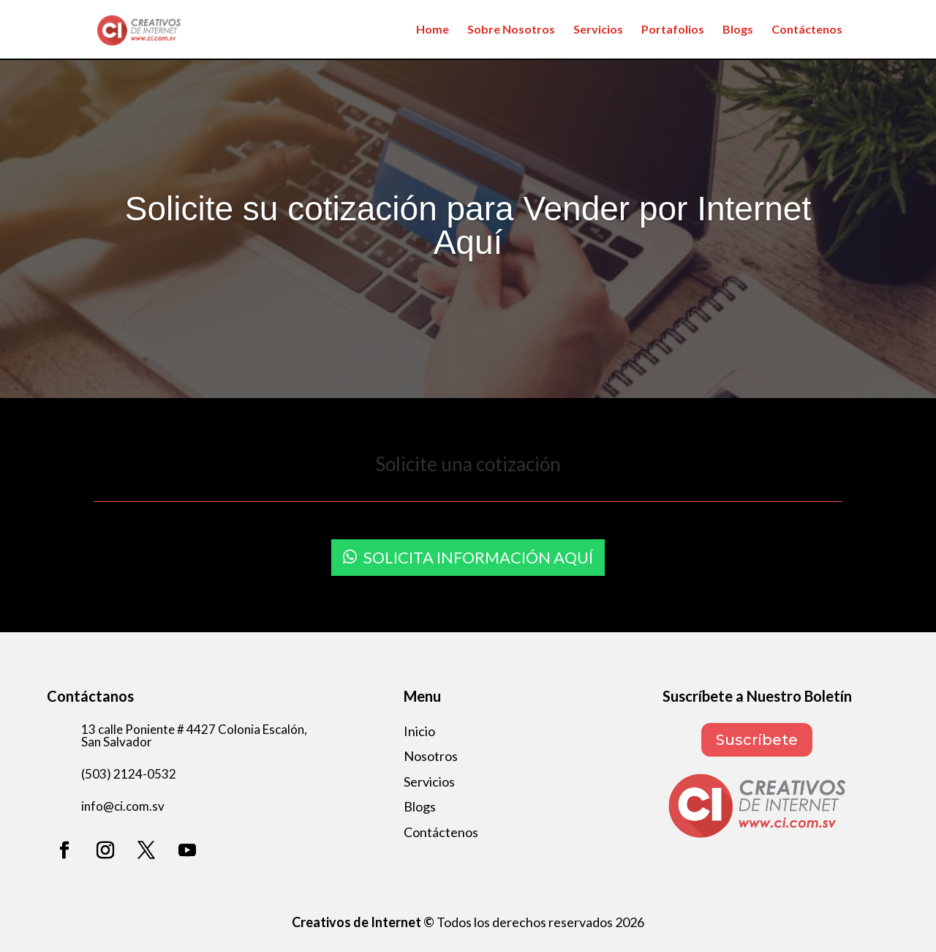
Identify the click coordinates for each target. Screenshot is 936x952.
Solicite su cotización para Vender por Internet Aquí (468, 225)
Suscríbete (757, 740)
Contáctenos (806, 30)
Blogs (737, 30)
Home (432, 30)
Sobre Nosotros (511, 30)
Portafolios (672, 30)
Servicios (598, 30)
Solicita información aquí (478, 557)
